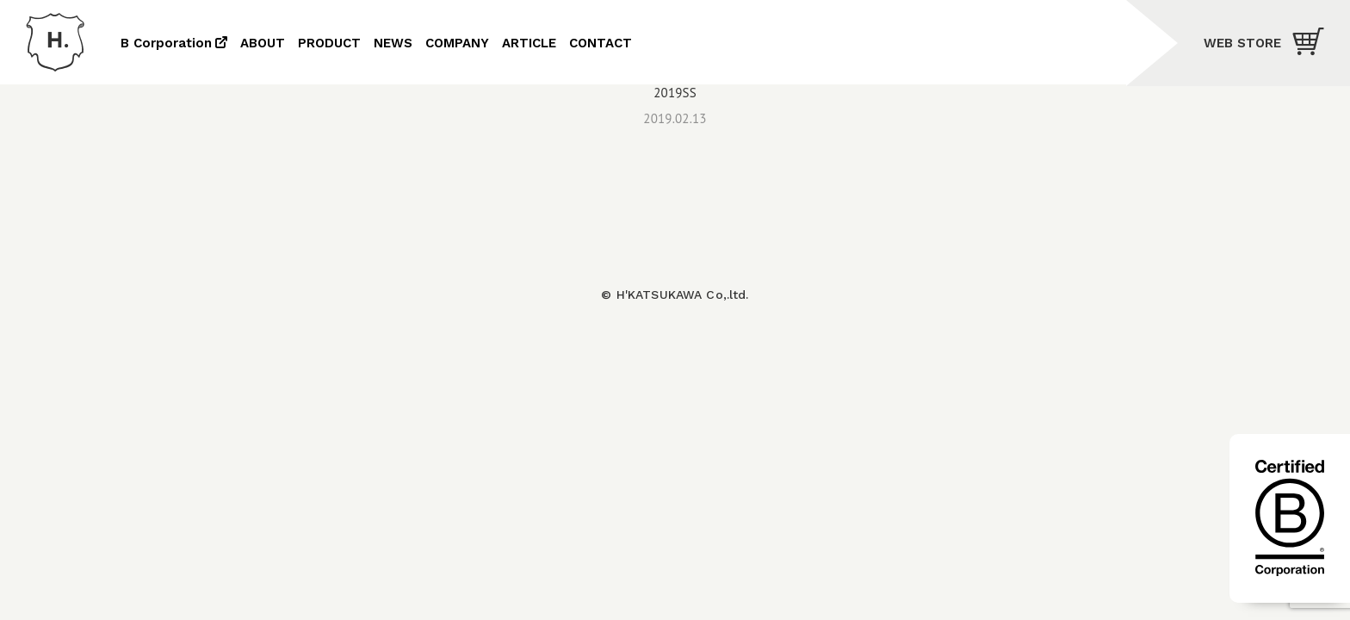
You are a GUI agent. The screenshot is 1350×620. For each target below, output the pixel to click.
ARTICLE (529, 43)
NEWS (393, 43)
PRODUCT (329, 43)
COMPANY (457, 43)
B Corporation (166, 43)
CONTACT (600, 43)
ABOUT (262, 43)
